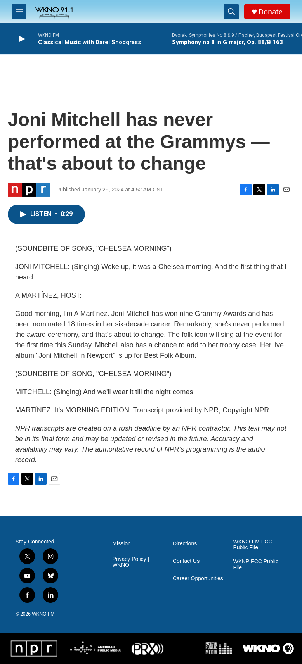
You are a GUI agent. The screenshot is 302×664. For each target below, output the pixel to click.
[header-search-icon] (231, 11)
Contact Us (186, 561)
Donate (271, 12)
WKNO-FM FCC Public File (252, 545)
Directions (185, 544)
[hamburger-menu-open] (19, 11)
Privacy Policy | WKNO (130, 562)
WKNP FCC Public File (255, 565)
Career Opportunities (198, 578)
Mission (121, 544)
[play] (21, 38)
